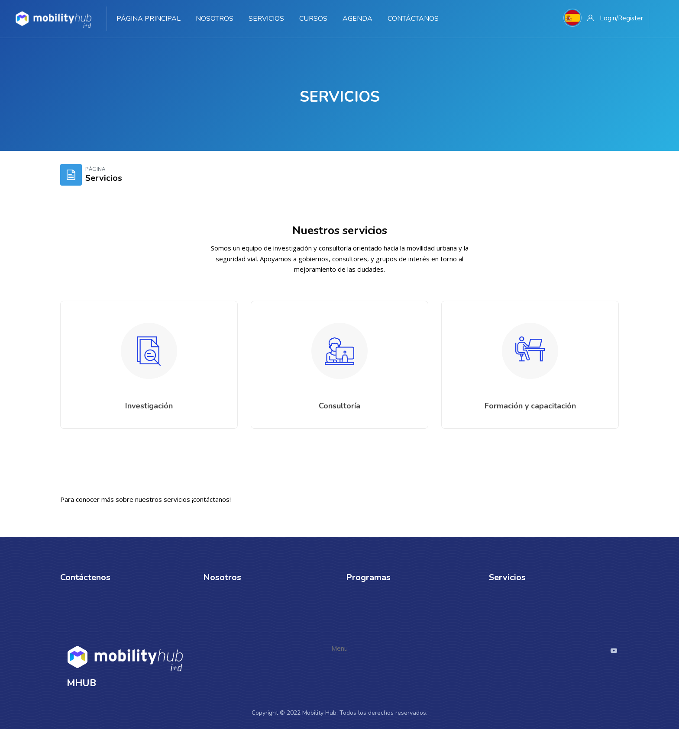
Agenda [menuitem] (357, 18)
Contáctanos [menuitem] (413, 18)
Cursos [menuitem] (313, 18)
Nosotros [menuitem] (214, 18)
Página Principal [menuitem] (148, 18)
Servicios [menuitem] (266, 18)
